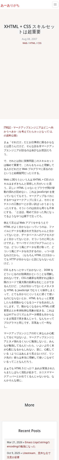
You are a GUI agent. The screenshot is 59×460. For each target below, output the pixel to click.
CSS (40, 43)
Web (25, 43)
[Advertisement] (29, 80)
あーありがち (8, 5)
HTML (32, 43)
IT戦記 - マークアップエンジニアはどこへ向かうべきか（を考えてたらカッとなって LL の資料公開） (28, 131)
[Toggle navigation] (55, 4)
